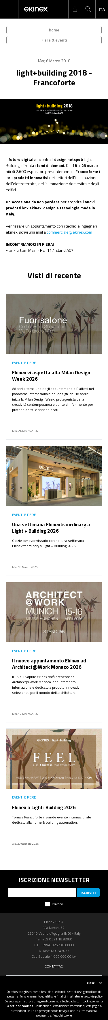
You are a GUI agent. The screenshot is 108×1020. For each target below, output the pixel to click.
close (91, 982)
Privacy (57, 904)
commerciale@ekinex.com (69, 232)
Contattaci (54, 966)
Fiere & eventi (54, 40)
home (54, 30)
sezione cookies (21, 1006)
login (75, 9)
